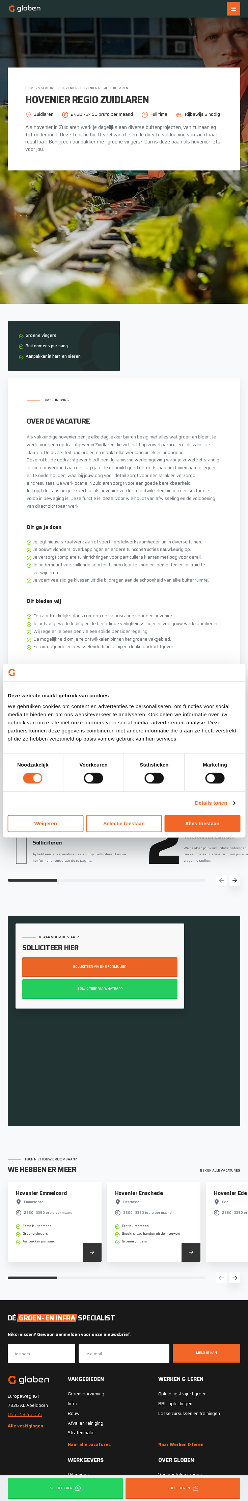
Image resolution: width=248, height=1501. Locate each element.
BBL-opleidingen (175, 1403)
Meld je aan (206, 1352)
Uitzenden (78, 1474)
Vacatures (48, 87)
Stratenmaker (82, 1432)
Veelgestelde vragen (180, 1474)
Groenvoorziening (86, 1393)
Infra (72, 1403)
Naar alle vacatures (89, 1444)
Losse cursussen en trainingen (189, 1413)
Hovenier (69, 87)
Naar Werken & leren (180, 1444)
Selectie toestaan (124, 823)
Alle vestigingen (25, 1425)
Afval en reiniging (85, 1423)
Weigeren (45, 823)
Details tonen (211, 803)
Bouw (74, 1413)
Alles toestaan (202, 823)
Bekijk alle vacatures (220, 1170)
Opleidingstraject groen (182, 1393)
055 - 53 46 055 (25, 1414)
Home (30, 87)
